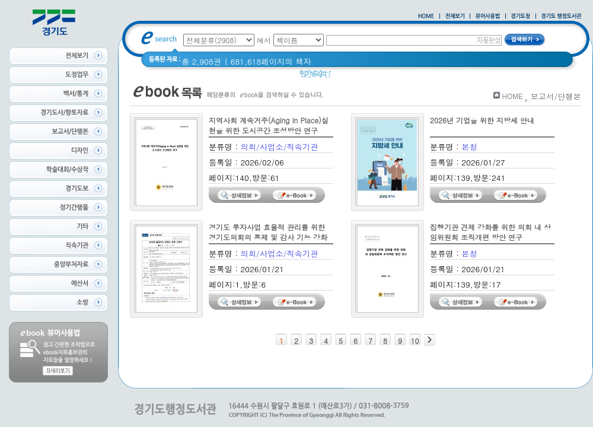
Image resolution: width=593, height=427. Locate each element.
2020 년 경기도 (391, 76)
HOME (512, 96)
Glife (346, 76)
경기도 (465, 76)
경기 (437, 76)
